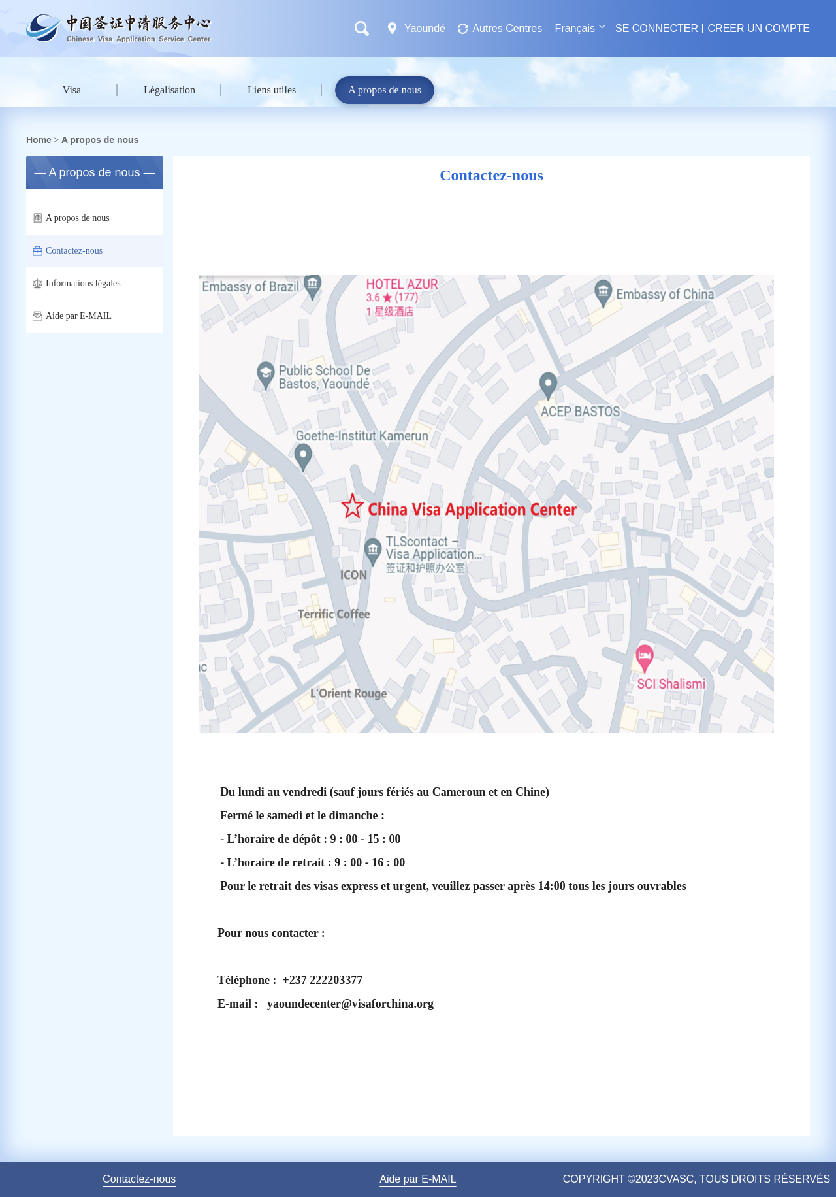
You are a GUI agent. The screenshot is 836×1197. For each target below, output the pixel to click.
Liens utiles (272, 89)
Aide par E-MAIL (72, 316)
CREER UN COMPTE (759, 28)
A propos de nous (384, 89)
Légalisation (169, 89)
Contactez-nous (68, 251)
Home (39, 140)
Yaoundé (425, 28)
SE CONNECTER (656, 28)
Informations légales (77, 283)
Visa (72, 89)
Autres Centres (507, 28)
